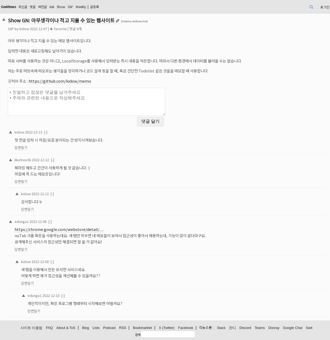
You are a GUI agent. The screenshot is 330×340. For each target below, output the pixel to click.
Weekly (81, 6)
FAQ (49, 328)
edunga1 (22, 221)
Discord (245, 328)
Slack (221, 328)
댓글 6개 (75, 28)
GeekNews (8, 6)
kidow (24, 28)
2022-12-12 (40, 159)
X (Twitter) (166, 328)
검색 (137, 334)
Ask (51, 6)
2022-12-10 (51, 295)
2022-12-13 (33, 132)
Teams (260, 328)
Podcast (109, 328)
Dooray (273, 328)
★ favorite (58, 28)
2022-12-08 (38, 221)
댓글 (33, 6)
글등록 (94, 6)
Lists (95, 328)
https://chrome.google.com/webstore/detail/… (59, 229)
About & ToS (65, 328)
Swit (309, 328)
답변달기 (21, 147)
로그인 (324, 7)
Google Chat (292, 328)
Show (61, 6)
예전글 (42, 6)
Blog (85, 328)
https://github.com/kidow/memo (60, 81)
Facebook (185, 328)
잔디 (232, 328)
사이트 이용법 (31, 328)
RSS (122, 328)
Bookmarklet (142, 328)
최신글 (22, 6)
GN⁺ (70, 6)
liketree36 (23, 159)
